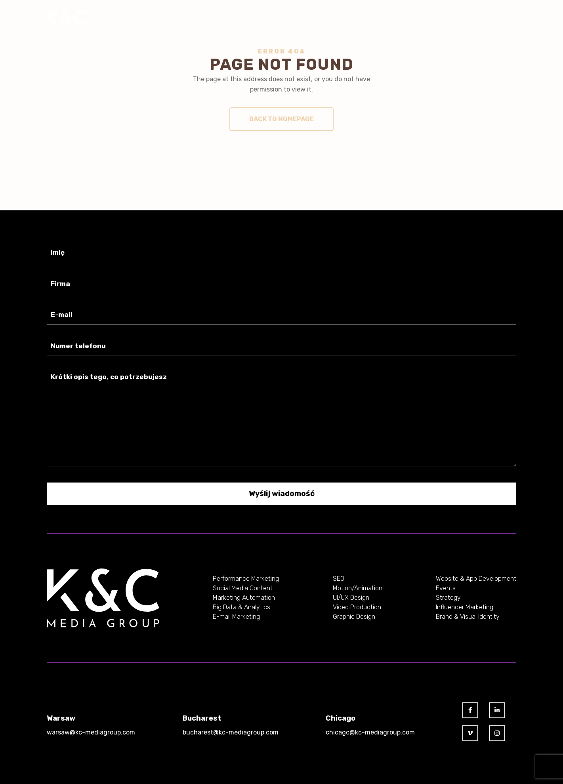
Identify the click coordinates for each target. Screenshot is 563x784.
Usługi (127, 17)
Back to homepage (281, 119)
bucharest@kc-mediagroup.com (231, 732)
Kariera (292, 17)
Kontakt (361, 17)
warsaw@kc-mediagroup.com (91, 732)
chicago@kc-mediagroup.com (370, 732)
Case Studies (208, 17)
